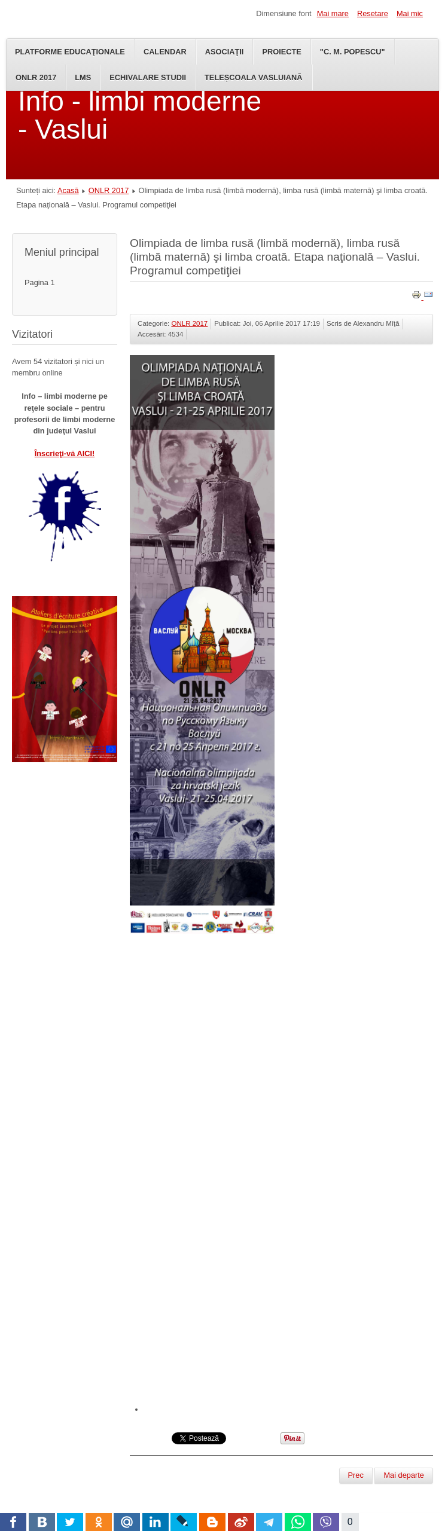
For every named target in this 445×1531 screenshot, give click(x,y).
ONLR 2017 (36, 77)
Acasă (68, 190)
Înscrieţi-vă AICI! (65, 453)
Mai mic (410, 13)
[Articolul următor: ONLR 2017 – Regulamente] (403, 1475)
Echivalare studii (147, 77)
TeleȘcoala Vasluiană (254, 77)
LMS (83, 77)
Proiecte (281, 51)
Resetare (372, 13)
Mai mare (333, 13)
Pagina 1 (40, 282)
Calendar (165, 51)
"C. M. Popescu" (352, 51)
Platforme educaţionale (70, 51)
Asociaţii (224, 51)
